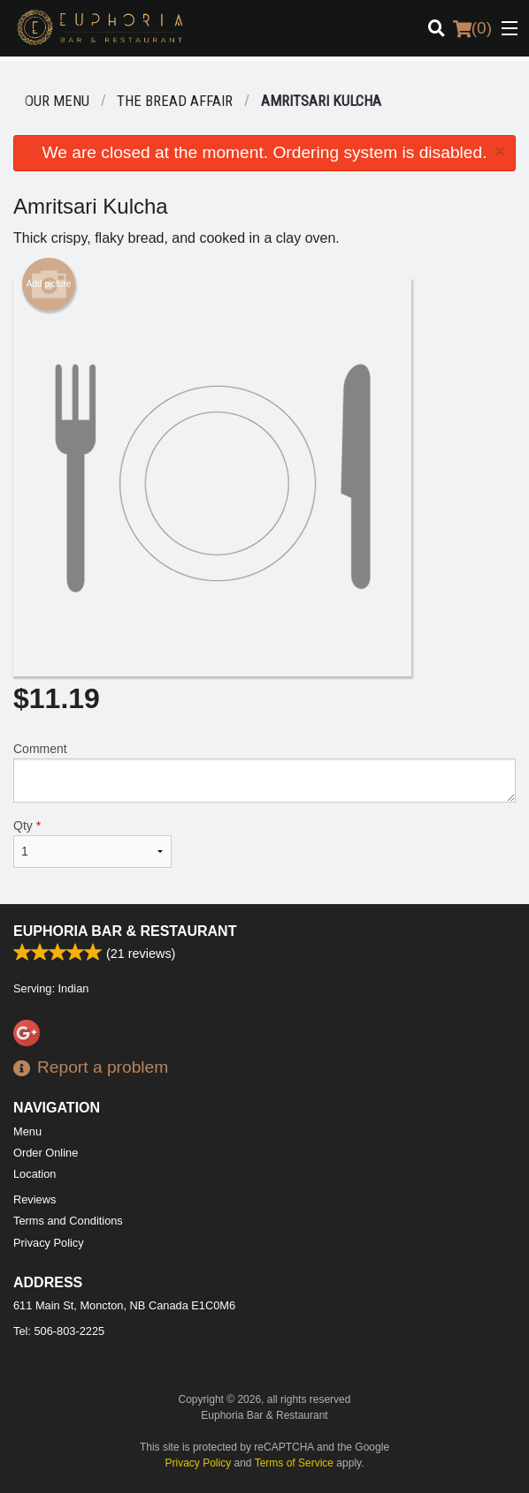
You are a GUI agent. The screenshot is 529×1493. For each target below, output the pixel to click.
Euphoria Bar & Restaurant (124, 931)
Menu (27, 1131)
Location (34, 1173)
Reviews (34, 1199)
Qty (92, 843)
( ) (472, 28)
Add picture (49, 284)
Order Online (45, 1152)
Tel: (58, 1331)
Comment (264, 772)
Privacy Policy (48, 1242)
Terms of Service (294, 1463)
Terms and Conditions (68, 1220)
